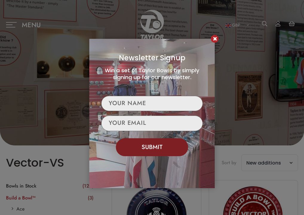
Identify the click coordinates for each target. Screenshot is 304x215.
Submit (152, 147)
